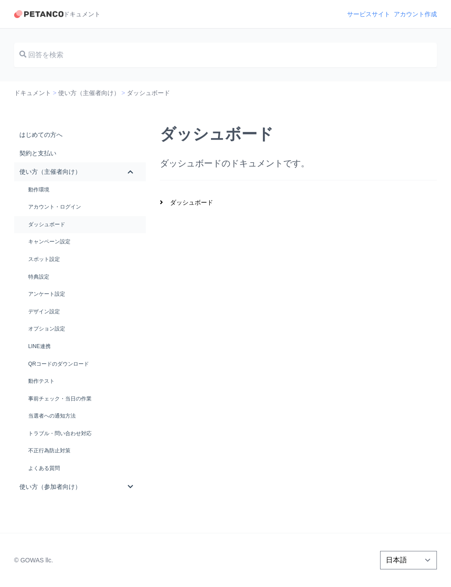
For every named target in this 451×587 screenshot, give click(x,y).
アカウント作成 (415, 14)
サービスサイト (368, 14)
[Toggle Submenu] (130, 171)
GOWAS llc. (36, 560)
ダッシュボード (191, 202)
